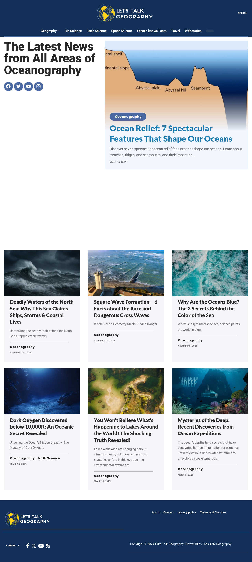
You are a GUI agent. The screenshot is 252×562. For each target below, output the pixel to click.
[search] (239, 13)
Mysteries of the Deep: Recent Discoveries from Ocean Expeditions (206, 427)
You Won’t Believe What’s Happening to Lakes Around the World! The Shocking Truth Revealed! (126, 430)
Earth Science (49, 458)
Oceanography (129, 116)
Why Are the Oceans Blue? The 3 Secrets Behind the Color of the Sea (208, 308)
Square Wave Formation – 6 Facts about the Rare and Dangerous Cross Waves (125, 308)
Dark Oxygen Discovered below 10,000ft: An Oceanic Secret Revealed (42, 427)
